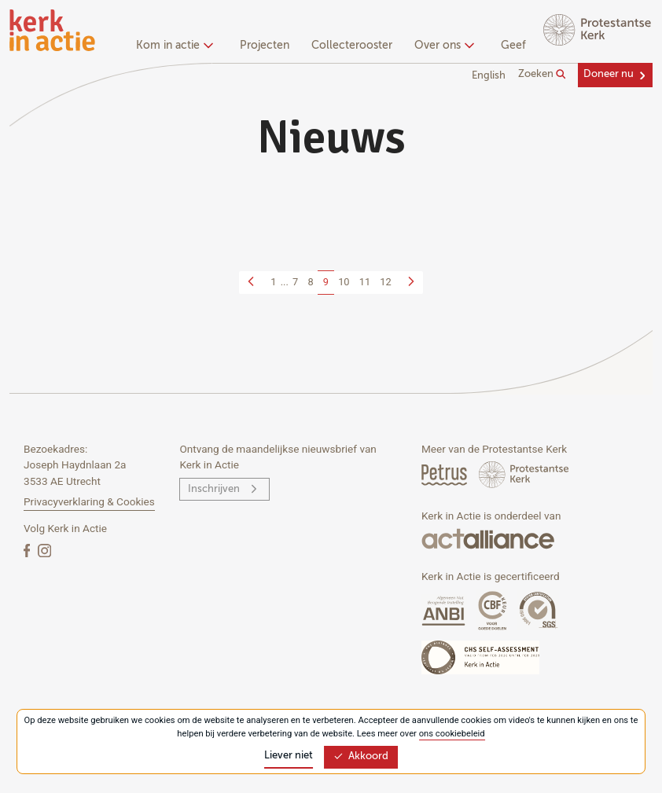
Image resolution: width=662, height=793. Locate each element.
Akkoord (360, 756)
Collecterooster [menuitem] (351, 45)
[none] (177, 47)
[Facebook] (28, 549)
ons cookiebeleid (452, 734)
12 (385, 282)
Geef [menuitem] (513, 45)
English (489, 76)
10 (343, 282)
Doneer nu (608, 74)
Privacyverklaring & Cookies (89, 501)
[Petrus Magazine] (445, 474)
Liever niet (288, 756)
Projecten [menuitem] (264, 45)
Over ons (442, 45)
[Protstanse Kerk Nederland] (524, 474)
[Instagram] (44, 549)
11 (364, 282)
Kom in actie (172, 45)
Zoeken (542, 74)
